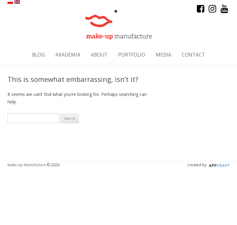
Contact (193, 55)
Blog (38, 55)
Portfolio (131, 55)
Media (163, 55)
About (99, 55)
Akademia (67, 55)
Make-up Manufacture (26, 165)
